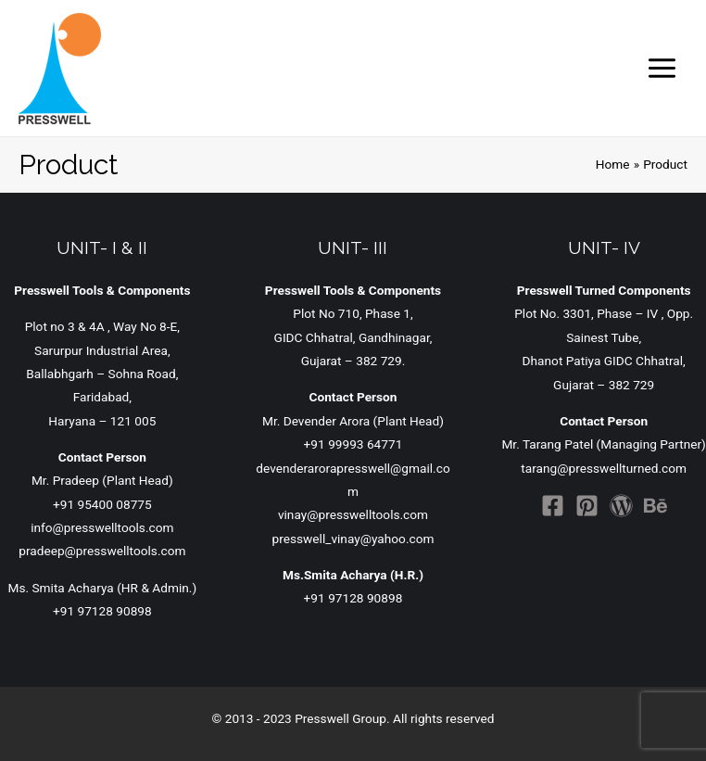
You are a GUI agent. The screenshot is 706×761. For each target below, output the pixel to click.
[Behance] (655, 505)
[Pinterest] (587, 505)
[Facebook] (552, 505)
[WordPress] (621, 505)
